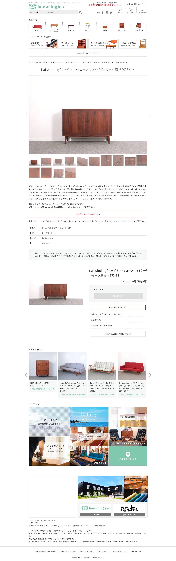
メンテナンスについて (122, 221)
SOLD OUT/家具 (42, 62)
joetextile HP (128, 515)
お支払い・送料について (135, 4)
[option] (88, 114)
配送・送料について (87, 551)
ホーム (31, 62)
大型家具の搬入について (118, 307)
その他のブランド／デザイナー (87, 53)
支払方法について (120, 551)
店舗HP (95, 515)
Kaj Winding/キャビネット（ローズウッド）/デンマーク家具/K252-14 (103, 62)
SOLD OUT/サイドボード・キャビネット (63, 62)
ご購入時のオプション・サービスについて (106, 314)
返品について (96, 320)
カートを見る (131, 13)
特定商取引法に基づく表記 (101, 325)
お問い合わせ (142, 13)
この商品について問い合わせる (118, 334)
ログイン (120, 13)
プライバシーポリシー (68, 551)
